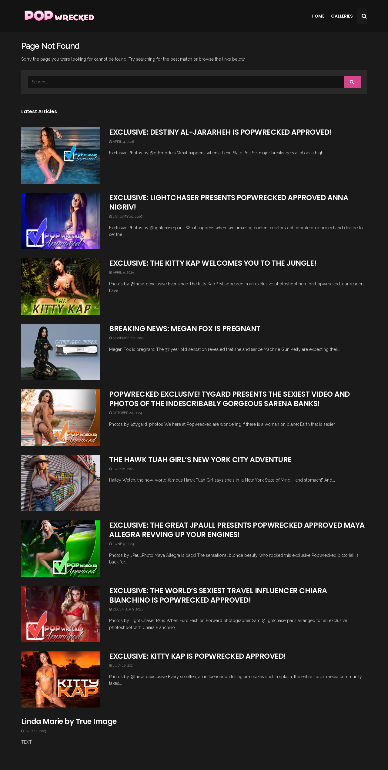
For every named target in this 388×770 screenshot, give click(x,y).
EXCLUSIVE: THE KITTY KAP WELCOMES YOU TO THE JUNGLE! (212, 263)
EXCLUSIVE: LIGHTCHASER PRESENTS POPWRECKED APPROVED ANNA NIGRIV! (228, 202)
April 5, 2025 (121, 272)
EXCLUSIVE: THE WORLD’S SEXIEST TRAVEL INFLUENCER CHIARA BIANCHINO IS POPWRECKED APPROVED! (218, 595)
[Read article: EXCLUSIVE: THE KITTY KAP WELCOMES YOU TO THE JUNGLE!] (60, 286)
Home (318, 16)
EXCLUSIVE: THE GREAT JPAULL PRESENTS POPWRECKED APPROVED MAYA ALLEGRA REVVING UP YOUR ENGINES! (237, 530)
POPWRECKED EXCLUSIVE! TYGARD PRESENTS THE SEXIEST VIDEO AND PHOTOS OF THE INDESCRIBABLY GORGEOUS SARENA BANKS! (229, 399)
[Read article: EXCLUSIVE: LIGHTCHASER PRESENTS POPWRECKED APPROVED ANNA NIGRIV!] (60, 221)
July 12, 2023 (33, 731)
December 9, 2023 (125, 609)
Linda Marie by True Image (69, 721)
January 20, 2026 (125, 217)
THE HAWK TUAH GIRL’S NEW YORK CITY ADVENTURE (200, 460)
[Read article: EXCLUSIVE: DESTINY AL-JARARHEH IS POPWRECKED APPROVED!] (60, 155)
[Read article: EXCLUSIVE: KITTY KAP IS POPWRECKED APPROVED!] (60, 679)
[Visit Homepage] (58, 16)
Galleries (342, 16)
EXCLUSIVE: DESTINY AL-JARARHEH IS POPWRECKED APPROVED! (220, 132)
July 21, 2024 (122, 469)
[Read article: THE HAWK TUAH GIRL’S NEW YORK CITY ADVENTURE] (60, 483)
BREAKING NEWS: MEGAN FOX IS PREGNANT (184, 329)
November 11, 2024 (127, 338)
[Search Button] (364, 16)
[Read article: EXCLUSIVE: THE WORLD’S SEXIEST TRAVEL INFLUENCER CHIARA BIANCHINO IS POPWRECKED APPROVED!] (60, 614)
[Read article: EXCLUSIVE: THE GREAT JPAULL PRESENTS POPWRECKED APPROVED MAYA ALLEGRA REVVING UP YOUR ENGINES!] (60, 548)
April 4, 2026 (121, 142)
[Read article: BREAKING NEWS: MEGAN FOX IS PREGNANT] (60, 352)
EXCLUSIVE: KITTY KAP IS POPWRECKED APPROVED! (197, 656)
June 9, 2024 (121, 544)
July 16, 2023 (121, 665)
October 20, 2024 (125, 413)
